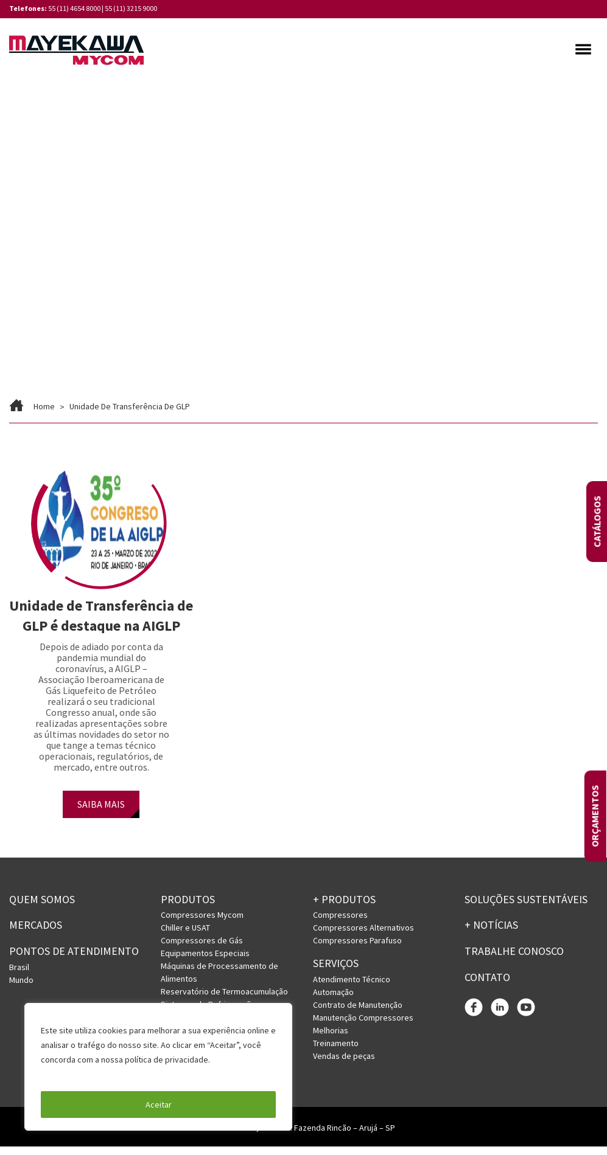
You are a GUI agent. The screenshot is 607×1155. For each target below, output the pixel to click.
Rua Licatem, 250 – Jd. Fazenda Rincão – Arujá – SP (303, 1136)
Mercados (35, 934)
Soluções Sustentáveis (526, 908)
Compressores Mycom (202, 923)
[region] (158, 1067)
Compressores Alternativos (363, 936)
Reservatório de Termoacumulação (224, 1000)
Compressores (340, 923)
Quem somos (42, 908)
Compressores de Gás (202, 949)
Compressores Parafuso (357, 949)
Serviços (336, 972)
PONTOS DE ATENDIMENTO (74, 960)
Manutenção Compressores (363, 1026)
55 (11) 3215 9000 (131, 8)
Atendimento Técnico (351, 988)
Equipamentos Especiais (205, 962)
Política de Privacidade (85, 1074)
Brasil (19, 975)
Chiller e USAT (185, 936)
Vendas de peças (344, 1065)
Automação (333, 1001)
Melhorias (330, 1039)
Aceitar (159, 1104)
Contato (487, 986)
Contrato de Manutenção (357, 1013)
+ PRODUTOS (344, 908)
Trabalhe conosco (514, 960)
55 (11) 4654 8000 (74, 8)
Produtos (188, 908)
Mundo (21, 988)
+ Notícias (491, 934)
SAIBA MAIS (101, 812)
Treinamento (336, 1052)
